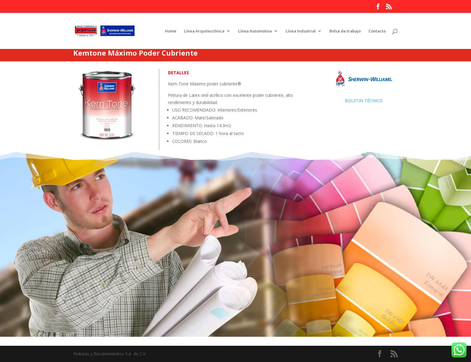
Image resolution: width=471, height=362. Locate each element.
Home (170, 31)
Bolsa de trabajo (345, 31)
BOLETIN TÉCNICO (364, 100)
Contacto (377, 31)
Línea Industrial (301, 31)
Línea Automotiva (255, 31)
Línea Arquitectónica (204, 31)
